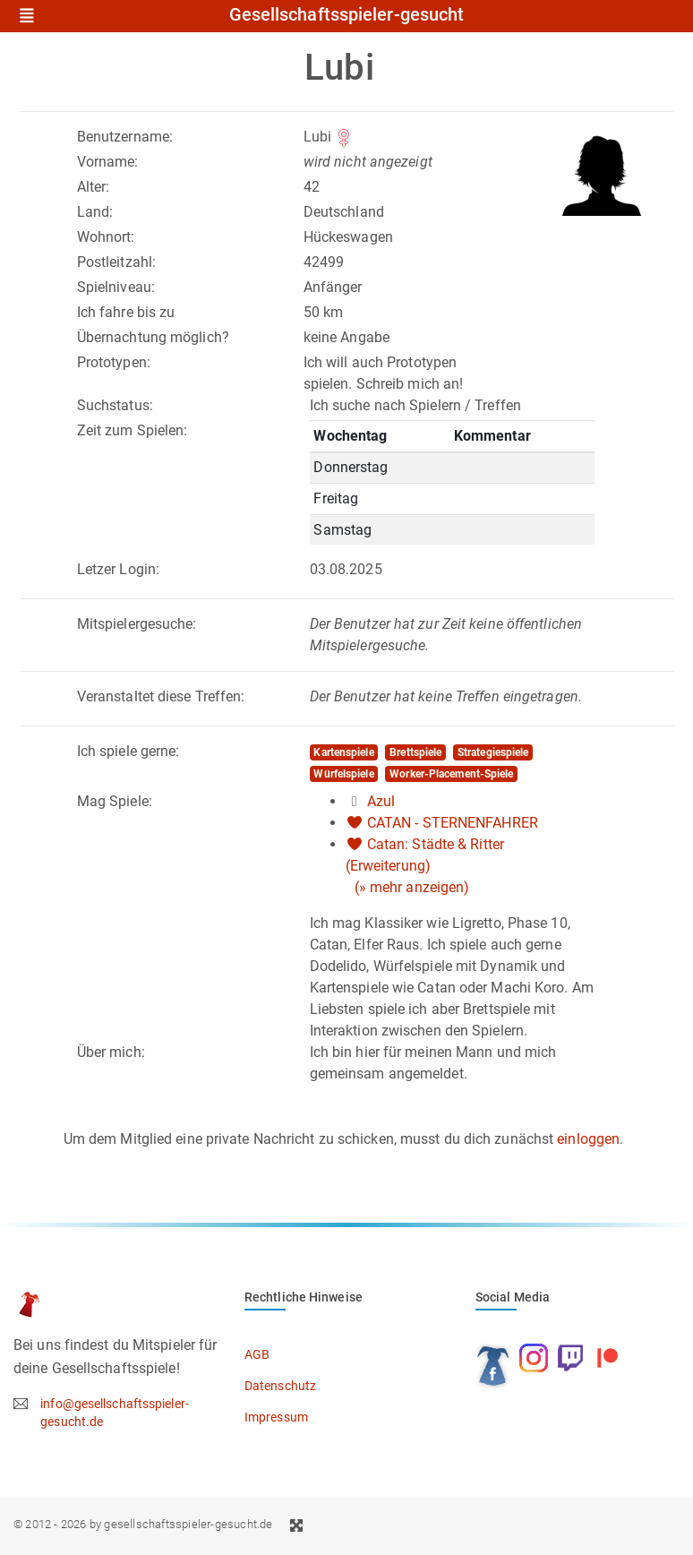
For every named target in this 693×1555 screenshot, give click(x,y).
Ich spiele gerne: (128, 751)
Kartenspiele (343, 752)
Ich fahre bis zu (126, 312)
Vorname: (108, 161)
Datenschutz (280, 1386)
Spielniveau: (116, 287)
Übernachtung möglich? (153, 337)
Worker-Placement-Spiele (451, 774)
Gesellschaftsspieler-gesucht (347, 15)
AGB (257, 1354)
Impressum (276, 1417)
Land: (95, 211)
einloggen (588, 1138)
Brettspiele (415, 752)
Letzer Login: (118, 569)
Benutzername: (125, 136)
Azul (381, 801)
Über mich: (111, 1052)
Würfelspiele (343, 774)
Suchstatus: (115, 405)
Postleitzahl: (116, 262)
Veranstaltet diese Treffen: (161, 696)
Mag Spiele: (114, 801)
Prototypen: (113, 362)
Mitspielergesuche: (137, 623)
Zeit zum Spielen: (132, 430)
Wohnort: (106, 236)
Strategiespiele (493, 752)
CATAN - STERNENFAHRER (452, 822)
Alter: (93, 186)
